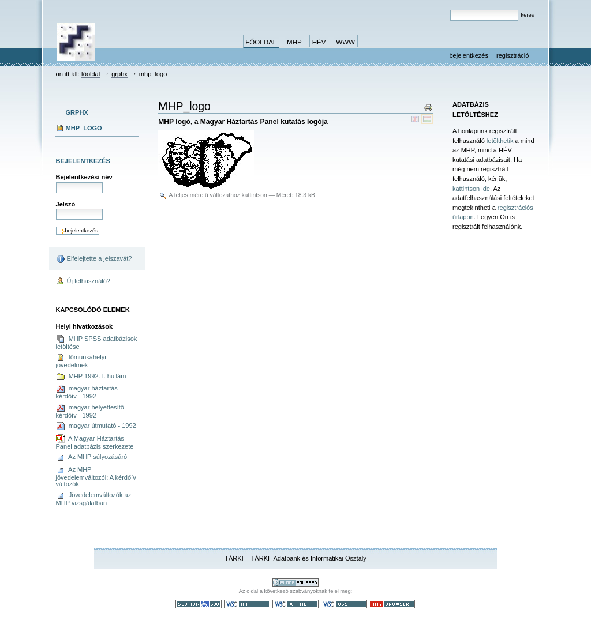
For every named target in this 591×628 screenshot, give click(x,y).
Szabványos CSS (344, 604)
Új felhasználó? (83, 281)
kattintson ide (471, 188)
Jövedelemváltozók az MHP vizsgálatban (94, 498)
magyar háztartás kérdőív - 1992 (87, 392)
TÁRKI (234, 558)
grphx (119, 73)
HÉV (319, 42)
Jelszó (66, 204)
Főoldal (260, 42)
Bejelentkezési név (84, 177)
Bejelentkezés (469, 55)
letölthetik (500, 140)
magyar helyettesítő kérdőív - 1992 (90, 411)
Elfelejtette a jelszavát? (94, 259)
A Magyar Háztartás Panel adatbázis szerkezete (95, 442)
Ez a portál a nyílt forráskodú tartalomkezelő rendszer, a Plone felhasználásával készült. (295, 582)
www (345, 42)
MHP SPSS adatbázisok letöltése (96, 342)
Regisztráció (512, 55)
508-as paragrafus (198, 604)
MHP (294, 42)
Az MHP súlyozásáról (92, 457)
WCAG (247, 604)
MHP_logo (84, 128)
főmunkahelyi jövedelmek (81, 360)
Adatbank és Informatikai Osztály (319, 558)
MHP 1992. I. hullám (91, 376)
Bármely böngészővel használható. (392, 604)
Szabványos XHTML (295, 604)
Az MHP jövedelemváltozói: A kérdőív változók (96, 476)
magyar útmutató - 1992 (96, 426)
